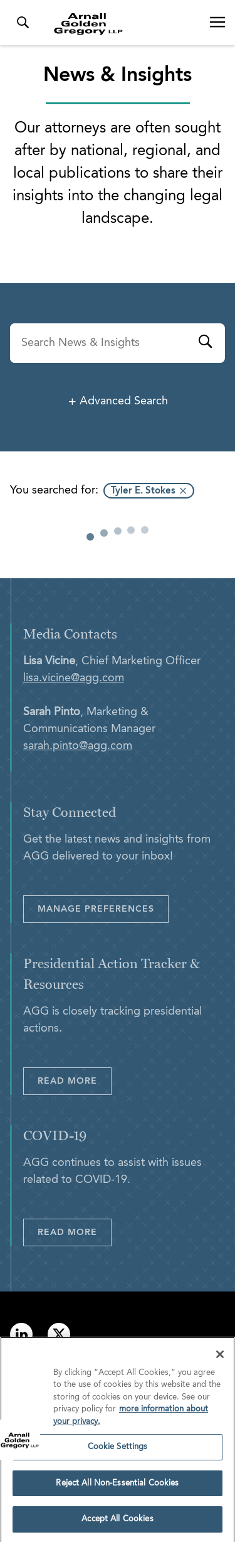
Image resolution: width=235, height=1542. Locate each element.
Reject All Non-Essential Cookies (117, 1487)
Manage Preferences (96, 909)
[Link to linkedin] (21, 1334)
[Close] (220, 1358)
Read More (67, 1081)
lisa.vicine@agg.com (73, 678)
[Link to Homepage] (122, 24)
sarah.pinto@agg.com (77, 746)
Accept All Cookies (117, 1523)
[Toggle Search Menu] (22, 22)
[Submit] (205, 343)
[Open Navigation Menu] (217, 22)
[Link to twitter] (59, 1334)
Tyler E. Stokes (143, 491)
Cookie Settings (118, 1451)
